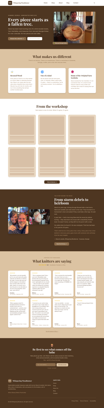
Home (45, 3)
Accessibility (93, 401)
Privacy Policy (75, 401)
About (60, 3)
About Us (55, 388)
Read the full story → (62, 243)
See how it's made (35, 38)
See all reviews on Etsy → (52, 331)
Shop (53, 3)
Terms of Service (84, 401)
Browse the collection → (17, 38)
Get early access (62, 364)
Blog (68, 3)
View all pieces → (52, 182)
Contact (75, 3)
